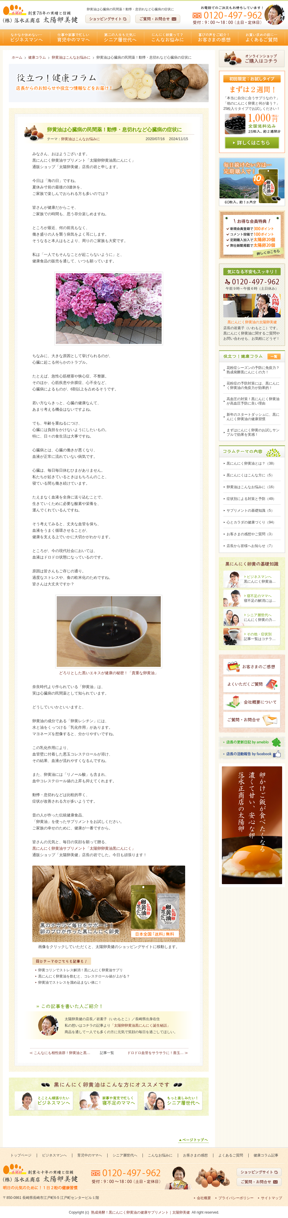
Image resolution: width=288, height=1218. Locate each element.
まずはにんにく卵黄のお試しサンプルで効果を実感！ (253, 432)
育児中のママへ (73, 37)
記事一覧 (107, 1053)
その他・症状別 (259, 634)
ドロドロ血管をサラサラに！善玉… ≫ (157, 1053)
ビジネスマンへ (26, 37)
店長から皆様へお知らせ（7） (250, 546)
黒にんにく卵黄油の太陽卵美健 (252, 322)
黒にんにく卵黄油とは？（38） (251, 463)
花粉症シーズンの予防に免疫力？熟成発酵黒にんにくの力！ (253, 370)
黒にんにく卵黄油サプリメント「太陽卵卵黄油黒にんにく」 (83, 848)
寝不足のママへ (259, 596)
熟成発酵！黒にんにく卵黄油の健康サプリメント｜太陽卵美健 (140, 1212)
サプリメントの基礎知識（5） (250, 510)
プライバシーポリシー (236, 1198)
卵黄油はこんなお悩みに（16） (251, 487)
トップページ (20, 1155)
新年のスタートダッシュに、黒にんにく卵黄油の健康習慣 (253, 416)
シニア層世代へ (120, 37)
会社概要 (204, 1198)
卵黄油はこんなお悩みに (80, 139)
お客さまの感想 (214, 37)
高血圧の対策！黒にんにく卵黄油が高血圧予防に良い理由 (253, 401)
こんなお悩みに (167, 37)
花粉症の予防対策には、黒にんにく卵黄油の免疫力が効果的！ (253, 385)
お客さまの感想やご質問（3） (250, 534)
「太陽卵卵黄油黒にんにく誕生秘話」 (140, 1025)
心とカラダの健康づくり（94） (251, 522)
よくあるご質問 (261, 37)
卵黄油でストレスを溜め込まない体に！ (70, 982)
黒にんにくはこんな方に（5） (250, 475)
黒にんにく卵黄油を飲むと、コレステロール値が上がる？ (84, 976)
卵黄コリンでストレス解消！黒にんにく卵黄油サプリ (80, 970)
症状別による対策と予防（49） (251, 499)
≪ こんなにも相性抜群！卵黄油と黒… (59, 1053)
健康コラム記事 (266, 1155)
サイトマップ (271, 1198)
